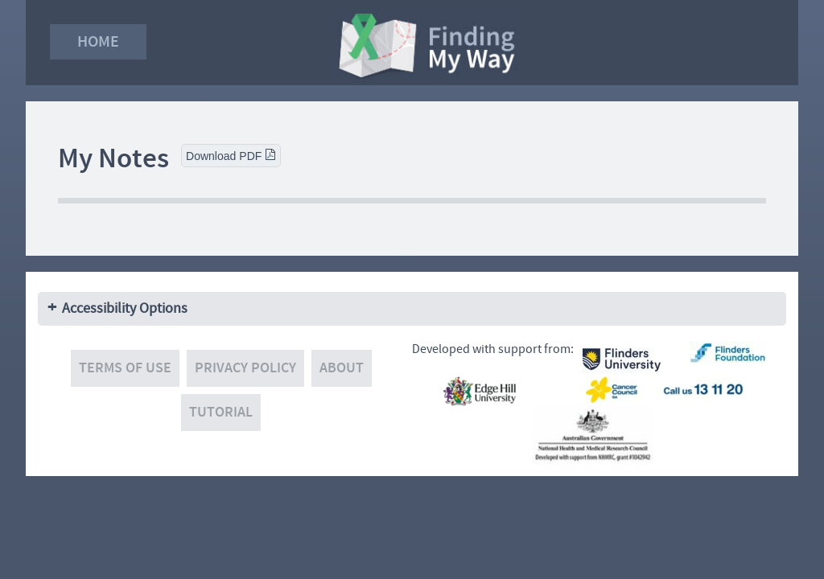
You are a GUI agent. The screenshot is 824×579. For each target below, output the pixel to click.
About (341, 367)
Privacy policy (245, 367)
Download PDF (231, 155)
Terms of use (125, 367)
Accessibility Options (124, 308)
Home (98, 41)
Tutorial (221, 412)
